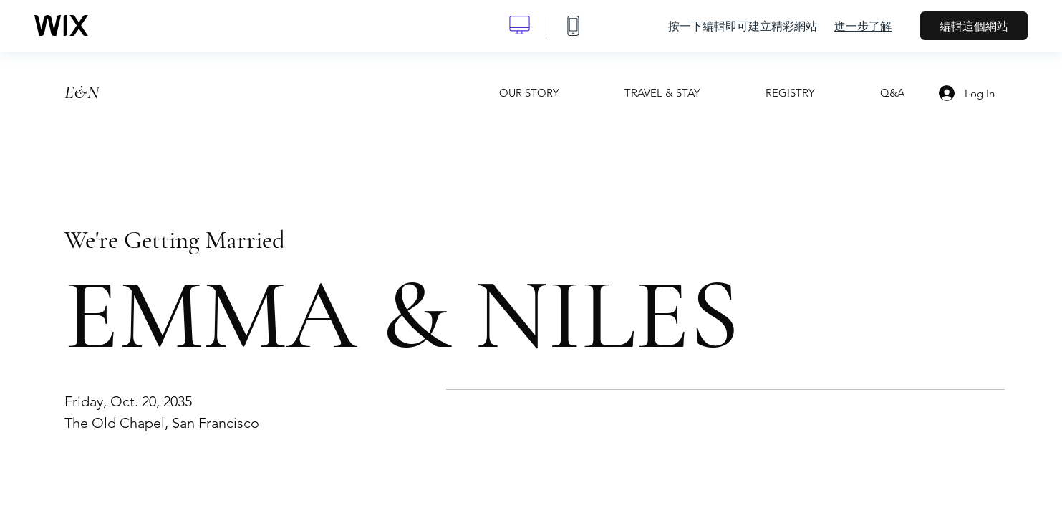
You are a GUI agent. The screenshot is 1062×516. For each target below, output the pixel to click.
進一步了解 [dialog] (863, 26)
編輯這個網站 (974, 26)
